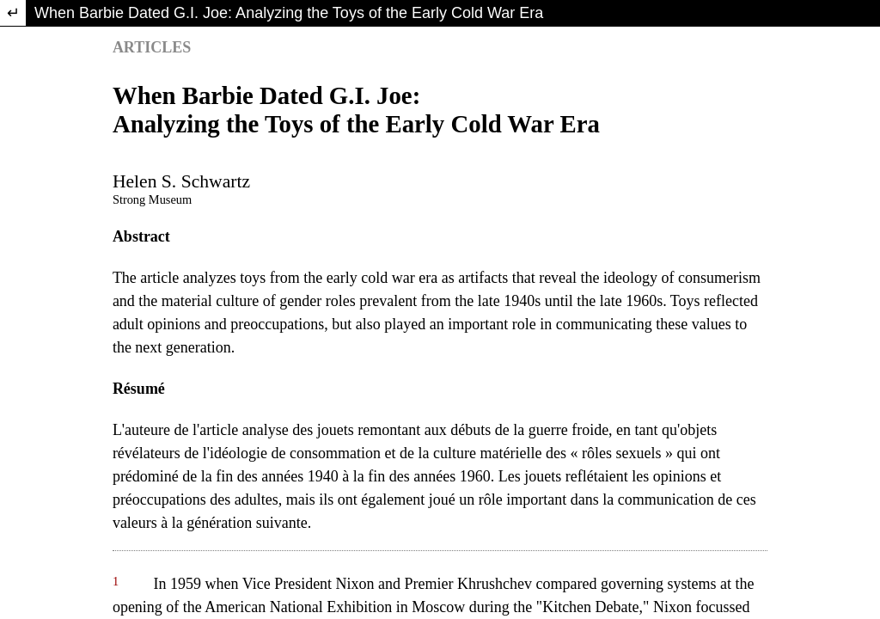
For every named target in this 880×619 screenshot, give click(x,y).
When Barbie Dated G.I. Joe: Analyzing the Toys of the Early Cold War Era (288, 12)
